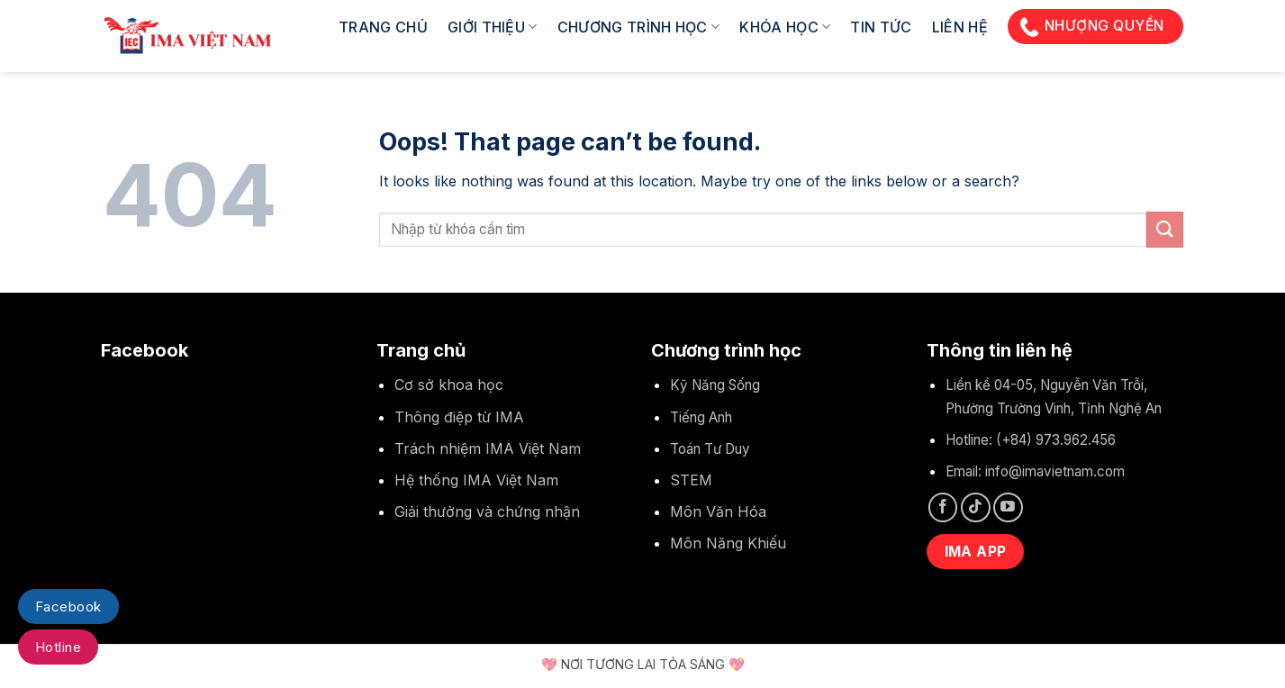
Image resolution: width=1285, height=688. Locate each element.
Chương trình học (638, 27)
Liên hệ (960, 27)
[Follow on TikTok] (976, 507)
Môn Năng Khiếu (728, 543)
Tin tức (880, 27)
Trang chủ (383, 27)
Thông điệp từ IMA (459, 417)
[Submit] (1164, 229)
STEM (691, 480)
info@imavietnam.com (1055, 471)
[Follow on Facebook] (943, 507)
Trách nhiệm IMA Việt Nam (487, 448)
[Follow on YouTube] (1008, 507)
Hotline (58, 647)
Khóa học (784, 27)
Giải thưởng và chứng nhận (487, 511)
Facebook (68, 606)
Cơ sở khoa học (448, 385)
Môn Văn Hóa (718, 511)
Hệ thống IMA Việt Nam (476, 480)
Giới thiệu (493, 27)
